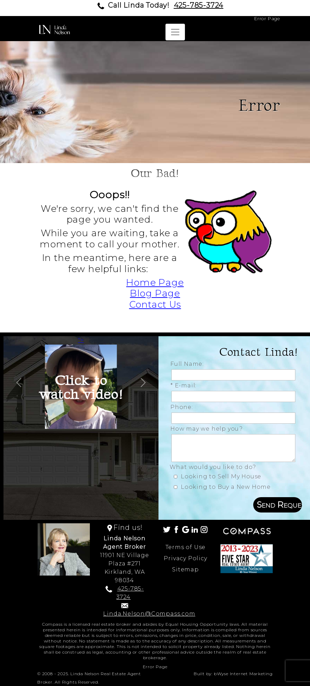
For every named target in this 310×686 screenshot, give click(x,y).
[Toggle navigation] (175, 32)
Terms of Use (185, 547)
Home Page (155, 282)
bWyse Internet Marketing (243, 673)
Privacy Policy (185, 558)
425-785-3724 (199, 5)
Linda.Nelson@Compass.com (149, 613)
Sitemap (185, 569)
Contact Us (155, 304)
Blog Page (155, 293)
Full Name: (188, 364)
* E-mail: (185, 385)
